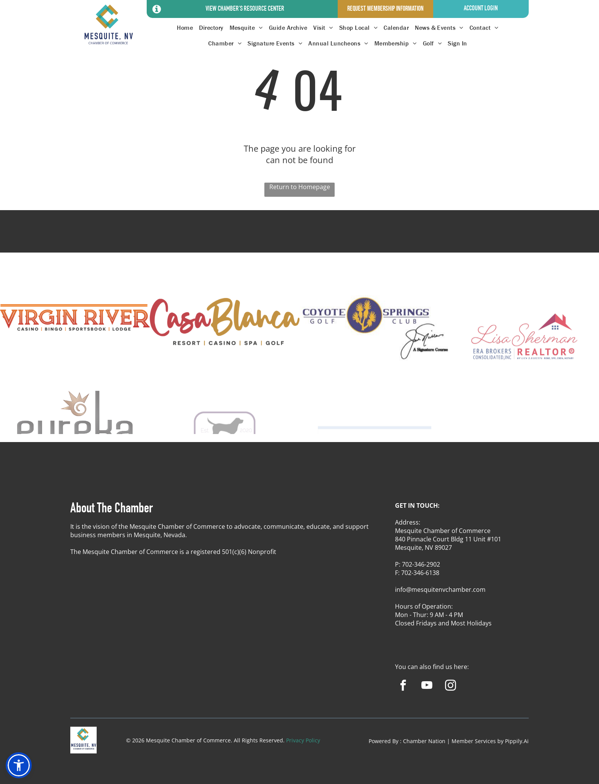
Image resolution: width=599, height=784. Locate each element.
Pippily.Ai (517, 741)
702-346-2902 (421, 564)
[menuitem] (185, 28)
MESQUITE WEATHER (299, 238)
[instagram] (450, 686)
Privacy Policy (303, 740)
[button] (19, 765)
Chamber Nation (424, 741)
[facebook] (403, 686)
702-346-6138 (420, 573)
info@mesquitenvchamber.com (440, 589)
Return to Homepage (299, 187)
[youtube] (427, 686)
